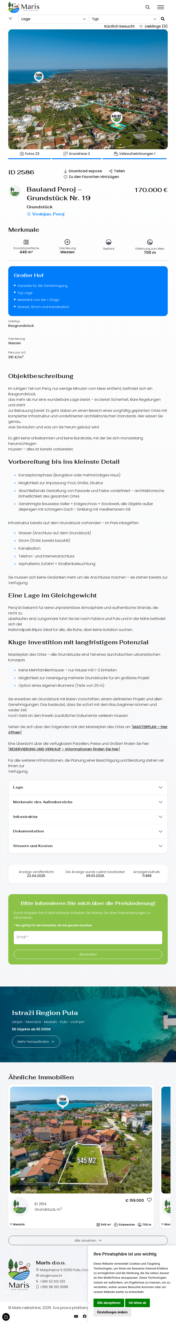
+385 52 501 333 (52, 1281)
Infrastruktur (25, 816)
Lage (18, 787)
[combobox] (53, 19)
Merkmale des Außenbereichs (42, 802)
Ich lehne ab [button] (137, 1303)
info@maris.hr (51, 1275)
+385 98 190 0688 (54, 1287)
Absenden (88, 954)
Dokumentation (28, 831)
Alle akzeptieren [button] (109, 1303)
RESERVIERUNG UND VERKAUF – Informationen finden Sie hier (64, 749)
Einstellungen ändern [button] (112, 1312)
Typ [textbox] (95, 19)
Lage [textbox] (25, 19)
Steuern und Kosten (32, 845)
